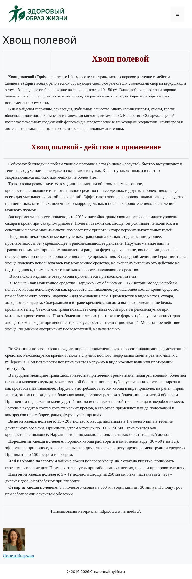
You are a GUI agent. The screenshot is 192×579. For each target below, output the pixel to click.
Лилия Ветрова (18, 555)
